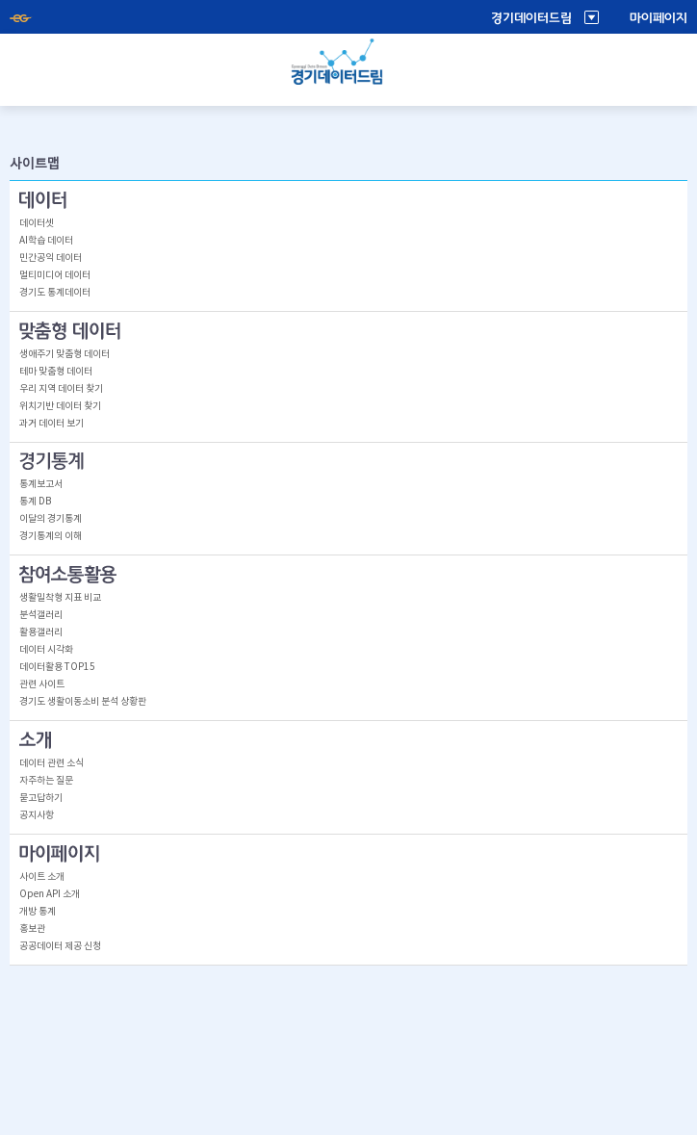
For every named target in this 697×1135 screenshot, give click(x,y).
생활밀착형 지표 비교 (60, 598)
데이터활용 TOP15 (57, 667)
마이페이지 (658, 18)
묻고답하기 (41, 798)
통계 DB (35, 501)
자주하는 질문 (46, 781)
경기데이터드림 (531, 18)
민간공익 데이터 (50, 258)
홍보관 (32, 929)
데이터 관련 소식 (51, 763)
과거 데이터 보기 (51, 423)
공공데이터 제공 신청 (60, 946)
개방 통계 (37, 911)
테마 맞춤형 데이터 (55, 371)
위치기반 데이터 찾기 (60, 406)
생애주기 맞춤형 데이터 (64, 354)
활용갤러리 (41, 632)
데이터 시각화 (46, 650)
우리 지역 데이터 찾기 (61, 389)
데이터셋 (36, 223)
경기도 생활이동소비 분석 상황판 (82, 702)
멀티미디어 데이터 (54, 275)
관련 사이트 (42, 684)
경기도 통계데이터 (54, 292)
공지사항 (36, 815)
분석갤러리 (41, 615)
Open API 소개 (49, 894)
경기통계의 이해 (50, 536)
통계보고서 (41, 484)
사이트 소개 (42, 877)
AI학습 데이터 (46, 240)
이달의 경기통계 (50, 519)
